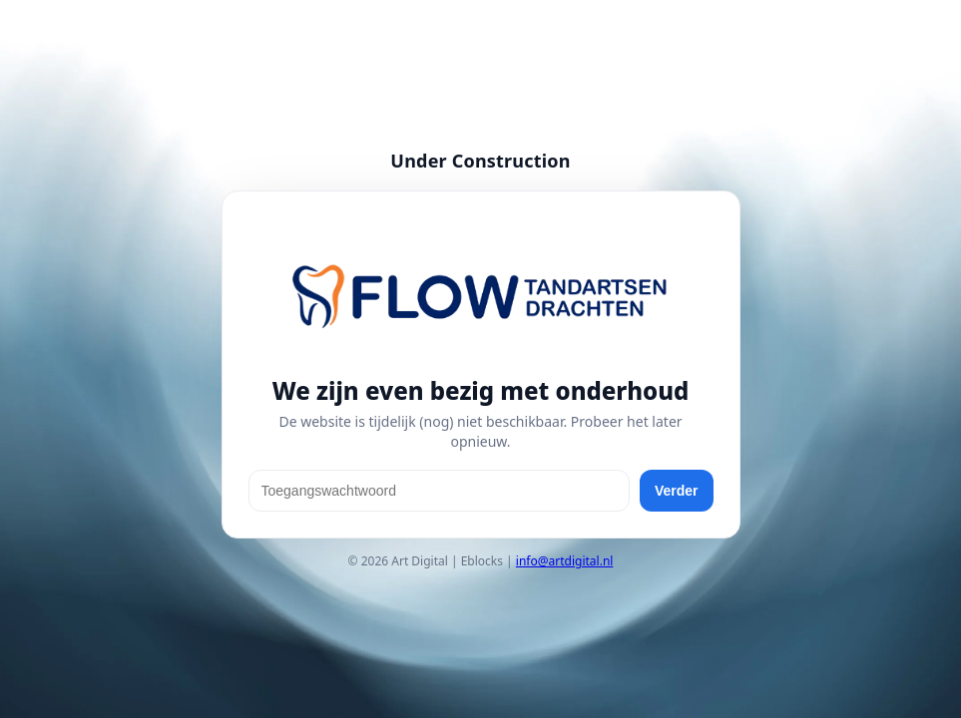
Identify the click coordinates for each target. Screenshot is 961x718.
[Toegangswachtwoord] (439, 491)
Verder (677, 491)
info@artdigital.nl (565, 560)
